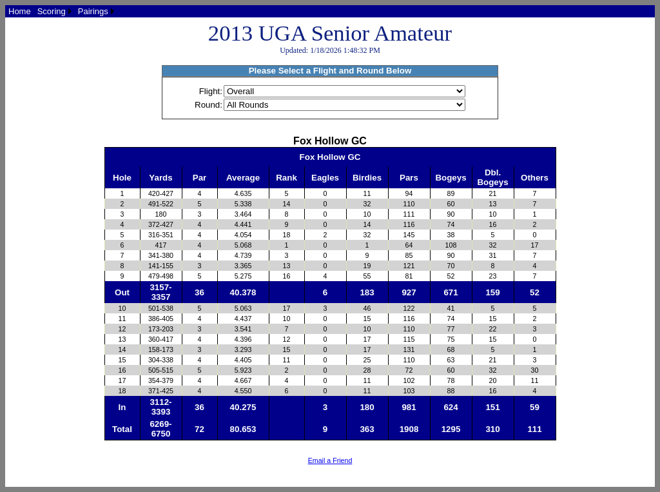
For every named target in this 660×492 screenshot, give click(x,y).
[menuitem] (19, 11)
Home (19, 11)
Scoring (51, 11)
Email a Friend (330, 460)
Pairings (93, 11)
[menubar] (61, 11)
